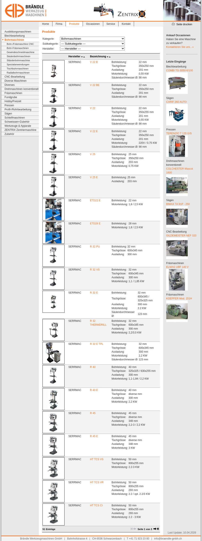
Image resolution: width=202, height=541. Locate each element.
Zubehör (9, 134)
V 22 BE (94, 85)
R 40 (92, 367)
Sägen (8, 113)
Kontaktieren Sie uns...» (180, 46)
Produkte (74, 23)
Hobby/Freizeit (13, 101)
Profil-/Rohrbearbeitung (18, 109)
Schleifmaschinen (15, 117)
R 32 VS (95, 269)
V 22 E (94, 131)
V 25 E (94, 177)
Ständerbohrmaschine (18, 60)
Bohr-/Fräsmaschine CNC (20, 44)
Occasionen (93, 23)
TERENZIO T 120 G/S (179, 133)
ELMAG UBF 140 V (177, 267)
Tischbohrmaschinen (17, 68)
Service (110, 23)
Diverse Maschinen (16, 80)
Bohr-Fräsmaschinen (18, 48)
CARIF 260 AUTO (176, 101)
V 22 (92, 108)
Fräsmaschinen (13, 93)
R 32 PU (95, 246)
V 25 (92, 154)
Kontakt (126, 23)
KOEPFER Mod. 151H (179, 298)
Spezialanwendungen (18, 64)
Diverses (10, 84)
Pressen (9, 105)
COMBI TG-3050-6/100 (179, 70)
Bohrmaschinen (14, 39)
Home (45, 23)
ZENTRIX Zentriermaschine (20, 129)
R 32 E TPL (96, 344)
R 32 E (94, 292)
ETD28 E (95, 223)
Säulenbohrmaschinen (18, 56)
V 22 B (94, 62)
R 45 (92, 413)
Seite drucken (182, 24)
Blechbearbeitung (15, 35)
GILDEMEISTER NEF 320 (181, 235)
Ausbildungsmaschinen (18, 31)
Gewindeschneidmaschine (20, 52)
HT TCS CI (96, 505)
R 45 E (94, 436)
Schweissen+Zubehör (17, 121)
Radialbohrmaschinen (18, 72)
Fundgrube (11, 97)
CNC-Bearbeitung (15, 76)
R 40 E (94, 390)
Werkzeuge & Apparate (18, 125)
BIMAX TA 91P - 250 (178, 204)
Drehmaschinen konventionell (21, 89)
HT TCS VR (97, 482)
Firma (59, 23)
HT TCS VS (96, 459)
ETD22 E (95, 200)
